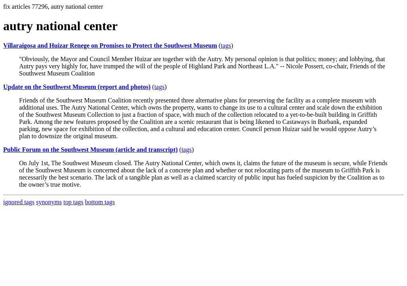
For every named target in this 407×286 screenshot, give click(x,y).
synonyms (49, 202)
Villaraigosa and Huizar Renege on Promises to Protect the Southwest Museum (110, 45)
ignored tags (19, 202)
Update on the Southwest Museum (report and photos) (77, 86)
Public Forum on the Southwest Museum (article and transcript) (90, 149)
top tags (73, 202)
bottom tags (100, 202)
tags (226, 45)
